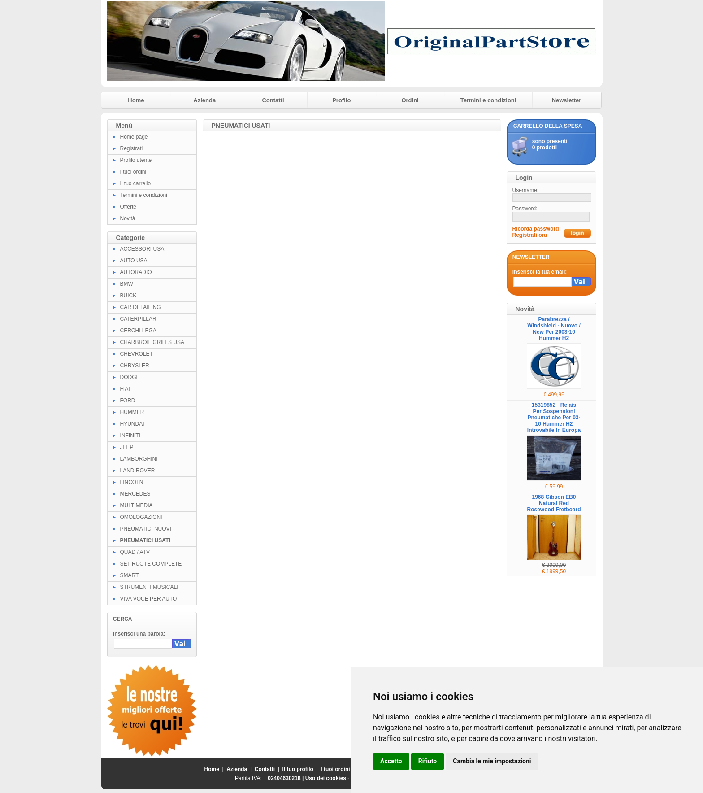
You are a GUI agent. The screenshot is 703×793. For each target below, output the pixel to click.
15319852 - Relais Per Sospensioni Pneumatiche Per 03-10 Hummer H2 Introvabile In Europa (554, 417)
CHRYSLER (134, 365)
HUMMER (132, 412)
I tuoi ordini (133, 172)
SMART (129, 575)
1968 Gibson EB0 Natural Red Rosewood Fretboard (554, 503)
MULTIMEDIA (136, 505)
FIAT (125, 389)
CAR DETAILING (140, 307)
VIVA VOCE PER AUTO (148, 599)
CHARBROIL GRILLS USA (152, 342)
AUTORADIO (136, 272)
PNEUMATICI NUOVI (145, 529)
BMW (126, 284)
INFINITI (130, 435)
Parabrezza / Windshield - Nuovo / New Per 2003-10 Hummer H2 (554, 328)
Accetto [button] (391, 761)
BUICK (128, 295)
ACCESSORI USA (142, 249)
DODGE (130, 377)
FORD (127, 400)
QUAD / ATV (135, 552)
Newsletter (566, 100)
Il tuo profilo (297, 769)
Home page (134, 137)
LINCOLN (131, 482)
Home (136, 100)
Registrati (131, 148)
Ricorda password (535, 229)
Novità (127, 218)
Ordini (409, 100)
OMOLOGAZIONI (141, 517)
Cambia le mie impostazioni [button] (492, 761)
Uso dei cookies (325, 778)
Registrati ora (529, 235)
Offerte (128, 207)
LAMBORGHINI (139, 459)
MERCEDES (135, 494)
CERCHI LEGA (138, 330)
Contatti (273, 100)
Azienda (204, 100)
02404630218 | (286, 778)
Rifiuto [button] (427, 761)
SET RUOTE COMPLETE (151, 564)
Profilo (341, 100)
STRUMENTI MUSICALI (149, 587)
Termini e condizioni (488, 100)
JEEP (127, 447)
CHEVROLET (136, 354)
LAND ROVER (137, 470)
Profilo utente (136, 160)
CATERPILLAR (138, 319)
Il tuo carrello (135, 183)
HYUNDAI (132, 424)
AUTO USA (134, 260)
